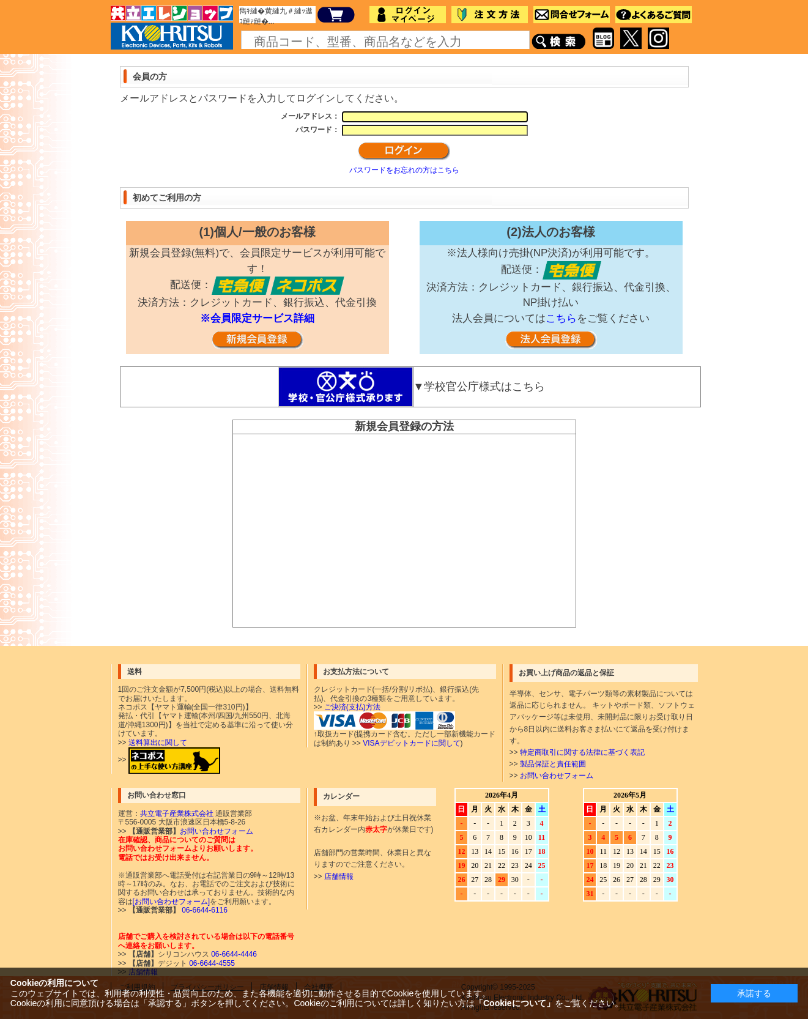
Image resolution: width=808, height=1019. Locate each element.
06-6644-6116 (204, 910)
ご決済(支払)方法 (352, 707)
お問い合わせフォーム (556, 775)
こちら (561, 318)
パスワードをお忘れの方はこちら (404, 170)
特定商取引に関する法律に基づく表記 (582, 752)
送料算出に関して (157, 742)
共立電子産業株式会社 (176, 813)
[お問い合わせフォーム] (171, 901)
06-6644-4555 (211, 963)
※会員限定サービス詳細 (257, 318)
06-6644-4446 (233, 954)
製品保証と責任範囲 (553, 764)
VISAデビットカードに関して (411, 743)
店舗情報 (339, 876)
